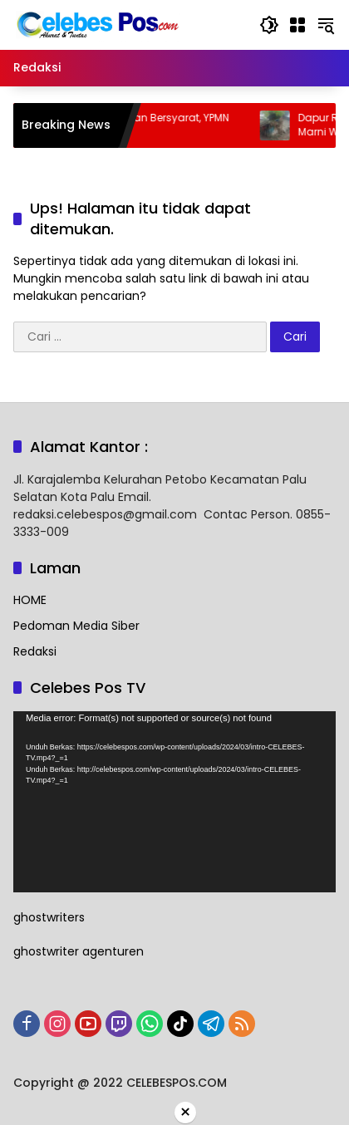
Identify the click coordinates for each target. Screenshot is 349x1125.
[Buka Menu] (297, 25)
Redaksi (35, 651)
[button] (269, 25)
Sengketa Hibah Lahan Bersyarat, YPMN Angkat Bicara (144, 125)
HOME (30, 600)
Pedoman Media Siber (76, 625)
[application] (174, 801)
